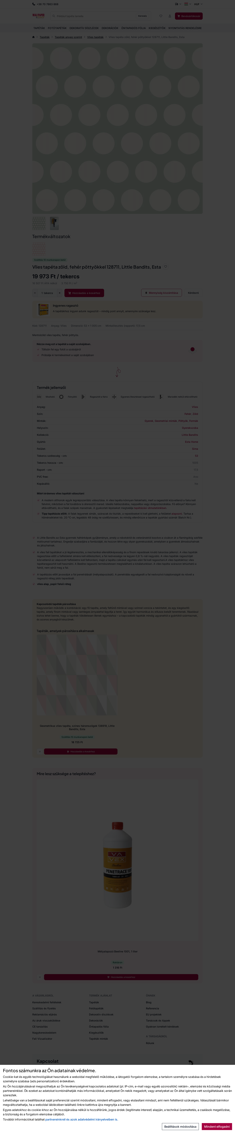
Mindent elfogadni (217, 1126)
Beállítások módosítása (180, 1126)
